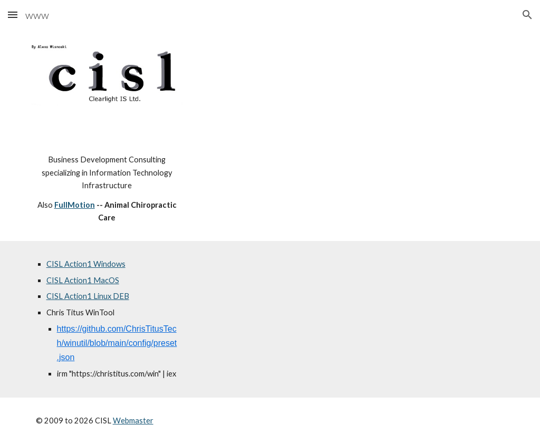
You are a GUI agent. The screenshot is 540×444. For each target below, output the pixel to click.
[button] (12, 14)
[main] (107, 188)
